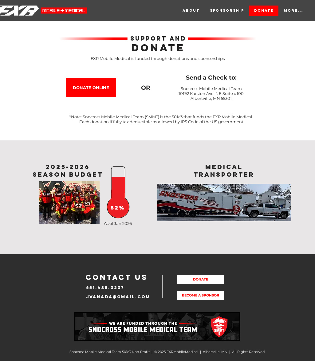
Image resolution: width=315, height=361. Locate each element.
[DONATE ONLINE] (91, 87)
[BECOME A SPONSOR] (200, 295)
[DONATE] (200, 279)
